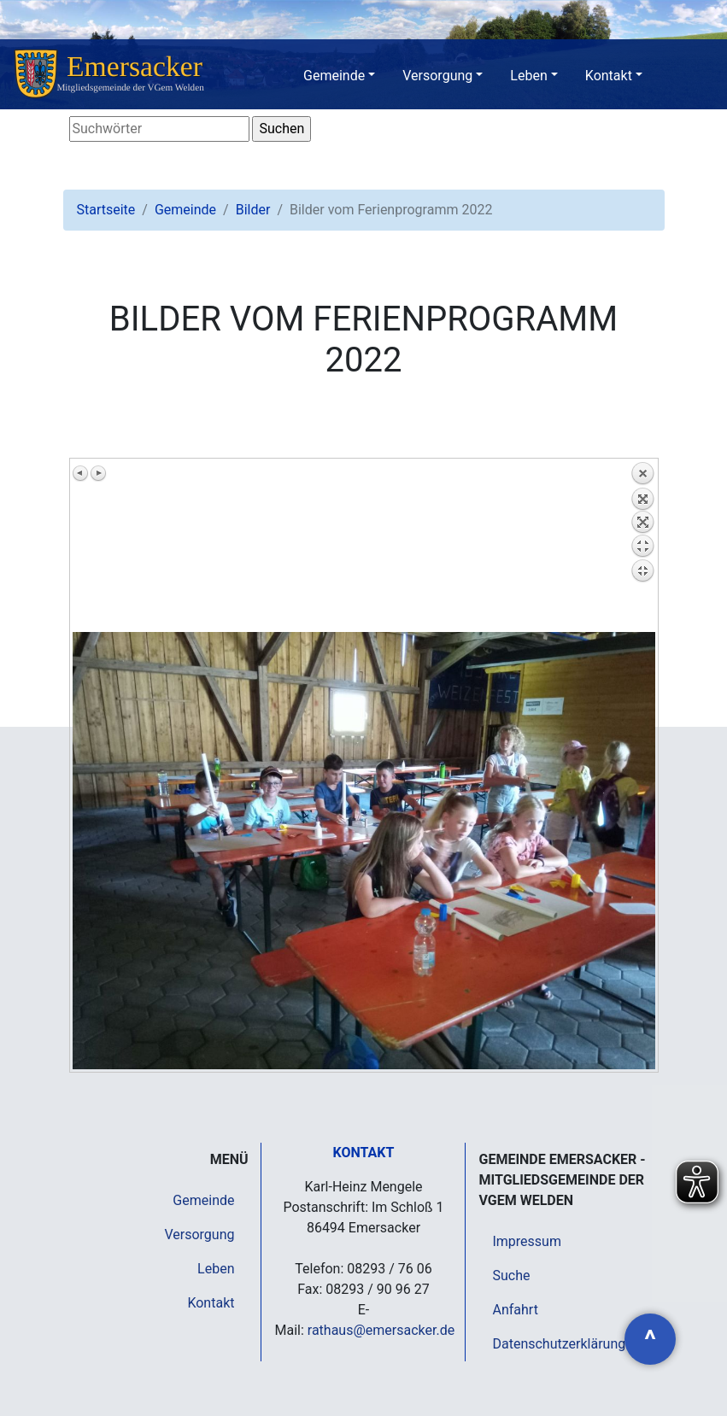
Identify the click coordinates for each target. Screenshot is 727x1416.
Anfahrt (514, 1310)
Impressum (526, 1241)
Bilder (253, 210)
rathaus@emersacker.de (381, 1330)
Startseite (106, 210)
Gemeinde (334, 75)
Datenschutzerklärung (558, 1344)
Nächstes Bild (98, 473)
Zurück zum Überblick (642, 546)
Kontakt (608, 75)
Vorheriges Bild (81, 473)
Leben (528, 75)
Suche (511, 1275)
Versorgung (437, 75)
